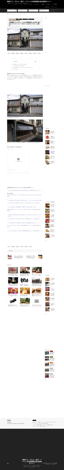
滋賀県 (23, 423)
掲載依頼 (43, 4)
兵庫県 (13, 423)
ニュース (21, 19)
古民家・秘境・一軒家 (31, 19)
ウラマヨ (29, 75)
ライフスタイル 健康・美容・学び (43, 423)
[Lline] (22, 53)
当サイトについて (32, 467)
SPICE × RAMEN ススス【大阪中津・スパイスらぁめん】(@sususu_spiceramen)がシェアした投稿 (21, 172)
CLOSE (35, 61)
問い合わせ (48, 4)
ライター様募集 (54, 4)
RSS (8, 463)
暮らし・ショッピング (36, 426)
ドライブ (56, 422)
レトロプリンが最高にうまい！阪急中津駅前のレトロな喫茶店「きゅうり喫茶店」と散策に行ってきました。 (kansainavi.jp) (23, 203)
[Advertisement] (25, 87)
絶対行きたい (18, 20)
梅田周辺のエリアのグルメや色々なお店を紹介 (21, 64)
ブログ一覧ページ (36, 4)
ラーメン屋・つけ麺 (25, 19)
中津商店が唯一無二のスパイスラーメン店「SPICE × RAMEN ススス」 (25, 67)
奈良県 (21, 423)
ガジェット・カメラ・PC (44, 422)
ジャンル (25, 4)
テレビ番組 (14, 20)
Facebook (7, 463)
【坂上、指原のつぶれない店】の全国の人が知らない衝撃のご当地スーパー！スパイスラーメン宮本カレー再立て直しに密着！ (25, 200)
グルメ (17, 19)
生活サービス (41, 426)
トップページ (15, 4)
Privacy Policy (37, 466)
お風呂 (39, 422)
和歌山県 (16, 423)
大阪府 (14, 19)
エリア (21, 4)
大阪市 (10, 19)
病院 (44, 426)
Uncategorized (9, 422)
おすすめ (30, 4)
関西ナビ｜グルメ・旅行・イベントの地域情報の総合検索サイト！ (32, 461)
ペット (37, 423)
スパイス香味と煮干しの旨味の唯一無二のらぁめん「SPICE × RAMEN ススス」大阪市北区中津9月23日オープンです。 (24, 190)
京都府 (10, 423)
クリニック (49, 422)
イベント (37, 422)
